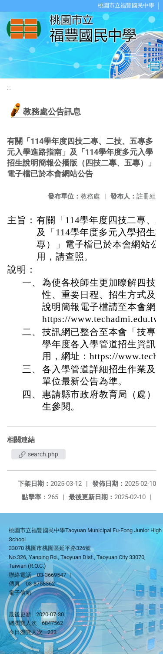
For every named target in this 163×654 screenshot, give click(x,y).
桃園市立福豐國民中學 (126, 5)
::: (9, 88)
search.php (38, 454)
